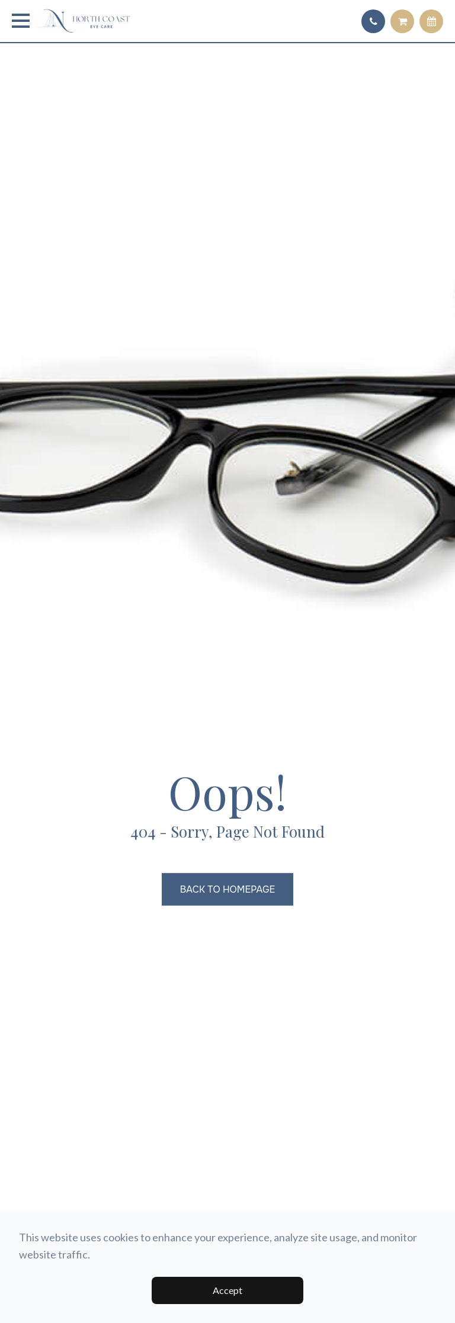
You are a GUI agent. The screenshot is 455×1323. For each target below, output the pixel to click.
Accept (227, 1290)
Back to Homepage (227, 889)
